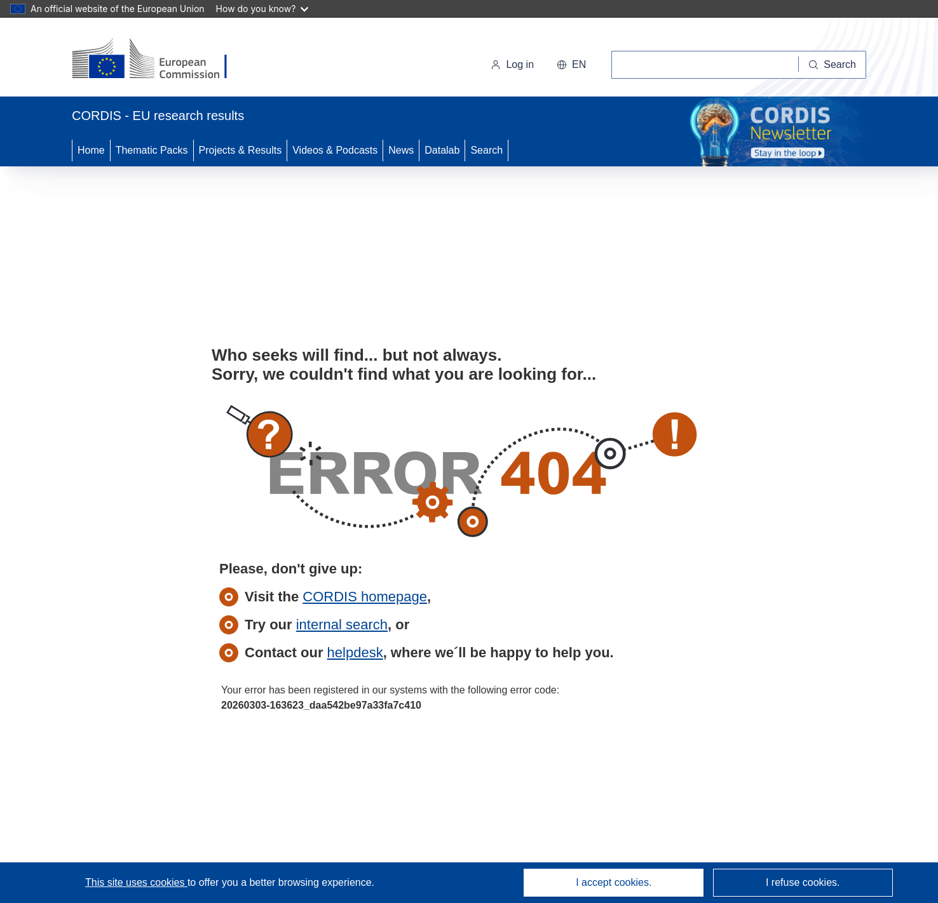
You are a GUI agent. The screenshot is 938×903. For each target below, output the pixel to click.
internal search (342, 624)
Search (486, 150)
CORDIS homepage (364, 597)
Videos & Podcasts (334, 150)
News (401, 150)
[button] (571, 65)
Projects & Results (240, 150)
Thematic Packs (152, 150)
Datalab (442, 150)
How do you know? (262, 8)
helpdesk (355, 652)
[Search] (832, 65)
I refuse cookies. (803, 882)
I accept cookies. (613, 882)
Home (91, 150)
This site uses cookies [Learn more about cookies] (136, 882)
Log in (512, 64)
